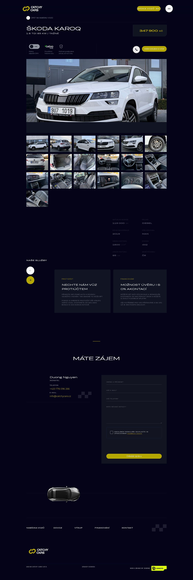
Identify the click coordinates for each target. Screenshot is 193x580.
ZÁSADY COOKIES (88, 567)
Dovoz (57, 528)
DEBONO (147, 568)
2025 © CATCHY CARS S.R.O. (36, 567)
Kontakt (127, 528)
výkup (78, 528)
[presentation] (125, 445)
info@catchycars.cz (60, 396)
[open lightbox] (96, 96)
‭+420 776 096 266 (60, 388)
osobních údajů (134, 433)
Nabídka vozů (35, 528)
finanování (102, 528)
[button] (30, 271)
